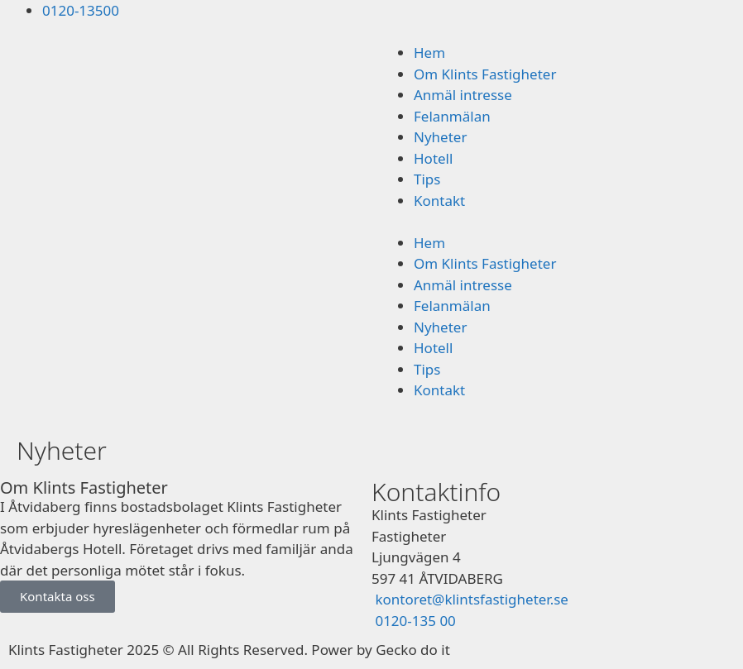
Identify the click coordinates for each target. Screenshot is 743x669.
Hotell (433, 158)
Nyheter (440, 136)
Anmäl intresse (463, 94)
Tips (427, 179)
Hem (429, 52)
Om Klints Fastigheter (485, 74)
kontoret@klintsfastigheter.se (471, 599)
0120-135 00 (414, 620)
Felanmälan (452, 116)
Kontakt (439, 200)
